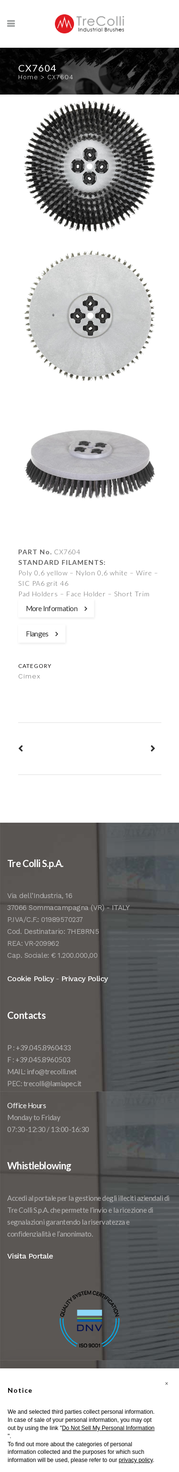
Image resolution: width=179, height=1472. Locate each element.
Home (28, 77)
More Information (56, 608)
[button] (166, 1383)
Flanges (42, 633)
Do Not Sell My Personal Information (108, 1428)
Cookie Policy (30, 978)
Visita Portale (30, 1255)
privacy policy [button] (136, 1460)
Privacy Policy (84, 978)
